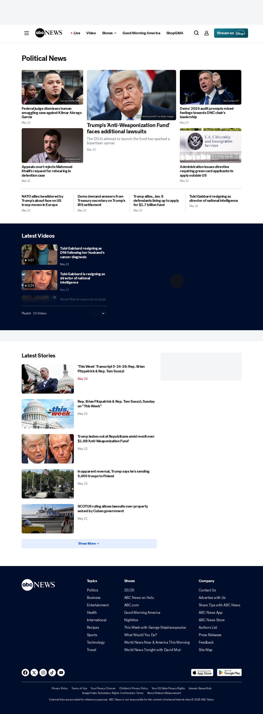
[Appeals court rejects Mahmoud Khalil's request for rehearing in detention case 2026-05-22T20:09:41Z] (52, 145)
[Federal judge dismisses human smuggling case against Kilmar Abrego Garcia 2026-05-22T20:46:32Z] (52, 87)
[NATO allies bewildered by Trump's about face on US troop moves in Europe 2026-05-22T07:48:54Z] (46, 200)
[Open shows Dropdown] (109, 33)
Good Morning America (142, 612)
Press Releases (210, 635)
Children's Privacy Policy (133, 688)
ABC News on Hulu (139, 598)
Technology (96, 642)
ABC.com (131, 605)
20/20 (129, 590)
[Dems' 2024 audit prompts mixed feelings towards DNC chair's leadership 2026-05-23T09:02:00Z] (210, 87)
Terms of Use (79, 688)
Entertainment (98, 605)
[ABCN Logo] (48, 32)
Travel (91, 650)
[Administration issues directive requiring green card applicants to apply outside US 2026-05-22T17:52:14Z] (210, 145)
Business (93, 598)
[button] (26, 33)
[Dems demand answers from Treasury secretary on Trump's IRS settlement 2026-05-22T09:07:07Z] (102, 200)
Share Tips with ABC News (219, 605)
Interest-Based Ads (200, 688)
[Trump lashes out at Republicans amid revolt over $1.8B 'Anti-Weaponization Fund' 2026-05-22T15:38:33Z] (48, 448)
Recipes (93, 627)
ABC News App (210, 612)
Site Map (205, 650)
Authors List (208, 627)
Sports (92, 635)
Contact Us (207, 590)
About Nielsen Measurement (164, 693)
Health (92, 612)
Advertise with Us (212, 598)
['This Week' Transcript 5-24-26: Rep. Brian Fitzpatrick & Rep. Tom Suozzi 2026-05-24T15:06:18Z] (48, 379)
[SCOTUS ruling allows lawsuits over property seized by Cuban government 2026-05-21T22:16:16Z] (48, 518)
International (96, 620)
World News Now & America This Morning (157, 642)
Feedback (206, 642)
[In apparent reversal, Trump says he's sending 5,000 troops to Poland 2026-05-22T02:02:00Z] (48, 483)
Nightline (131, 620)
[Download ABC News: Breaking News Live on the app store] (202, 672)
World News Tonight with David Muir (152, 650)
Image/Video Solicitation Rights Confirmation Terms (112, 693)
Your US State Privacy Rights (168, 688)
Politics (92, 590)
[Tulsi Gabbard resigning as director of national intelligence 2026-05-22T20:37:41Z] (215, 198)
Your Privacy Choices (103, 688)
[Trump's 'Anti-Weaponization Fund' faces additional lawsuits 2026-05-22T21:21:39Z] (131, 95)
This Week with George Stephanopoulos (155, 627)
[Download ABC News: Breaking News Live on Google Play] (229, 672)
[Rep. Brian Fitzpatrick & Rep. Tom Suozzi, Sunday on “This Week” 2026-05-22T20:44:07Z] (48, 414)
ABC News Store (212, 620)
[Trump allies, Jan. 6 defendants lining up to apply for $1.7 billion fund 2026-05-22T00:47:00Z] (157, 200)
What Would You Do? (140, 635)
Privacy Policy (60, 688)
